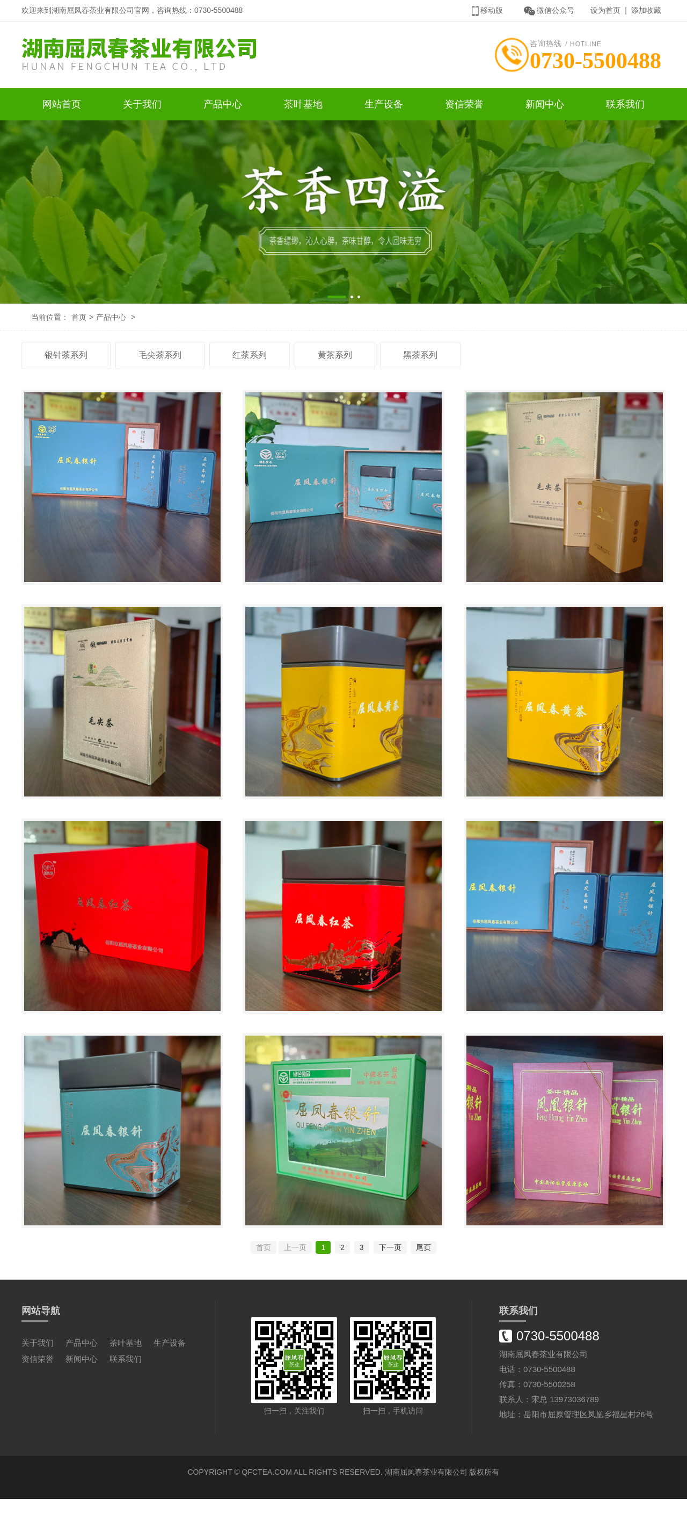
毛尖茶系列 (159, 357)
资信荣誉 (464, 106)
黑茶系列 (420, 357)
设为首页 (605, 10)
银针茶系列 (66, 357)
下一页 (390, 1277)
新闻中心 (544, 106)
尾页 (423, 1277)
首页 (78, 319)
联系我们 (625, 106)
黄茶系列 (335, 357)
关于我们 (142, 106)
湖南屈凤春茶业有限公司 (426, 1502)
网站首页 (61, 106)
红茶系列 (249, 357)
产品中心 (222, 106)
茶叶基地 (303, 106)
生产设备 (383, 106)
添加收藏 (646, 10)
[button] (336, 299)
